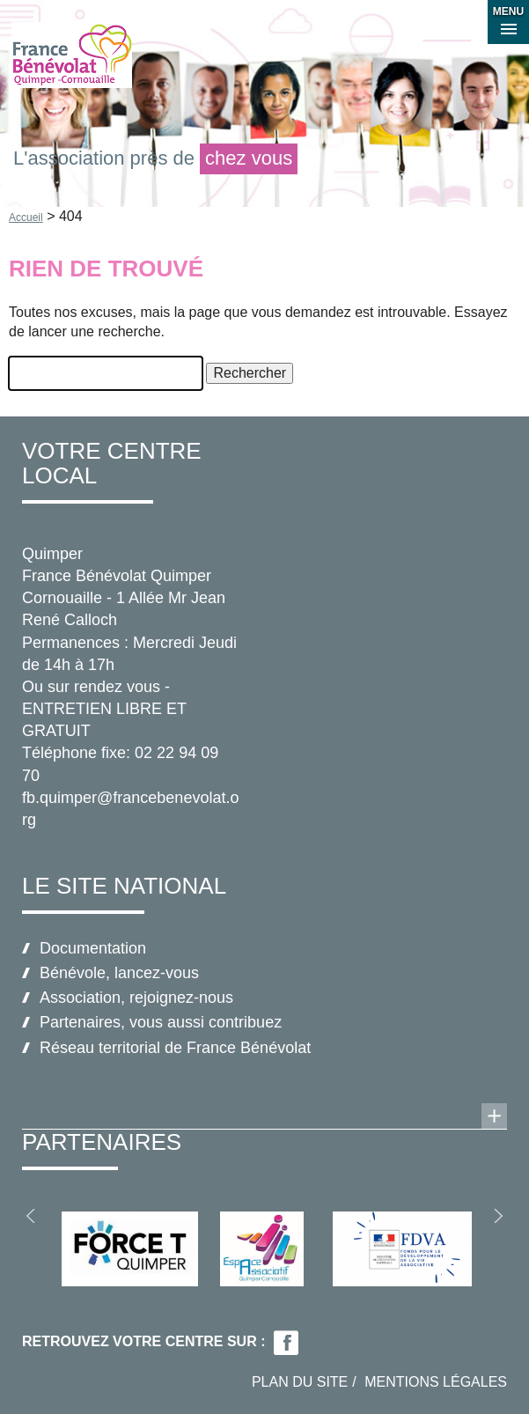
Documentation (93, 948)
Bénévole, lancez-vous (119, 973)
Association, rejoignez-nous (136, 997)
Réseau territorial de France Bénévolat (175, 1048)
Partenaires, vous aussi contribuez (161, 1022)
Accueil (26, 217)
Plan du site (300, 1381)
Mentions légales (435, 1381)
